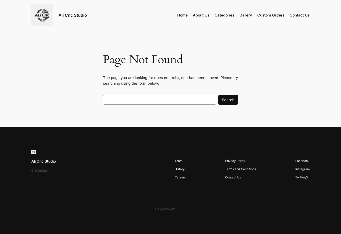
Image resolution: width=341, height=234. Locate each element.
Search (228, 100)
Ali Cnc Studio (73, 15)
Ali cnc (181, 209)
